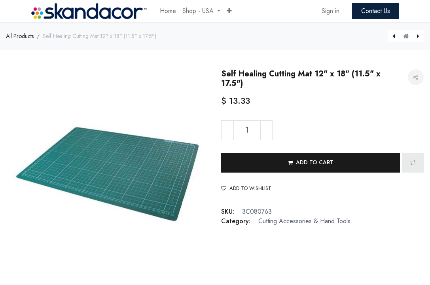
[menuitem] (168, 11)
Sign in (330, 10)
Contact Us (375, 10)
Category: (235, 221)
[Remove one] (227, 130)
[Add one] (266, 130)
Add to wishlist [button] (246, 188)
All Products (20, 36)
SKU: (227, 211)
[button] (229, 11)
